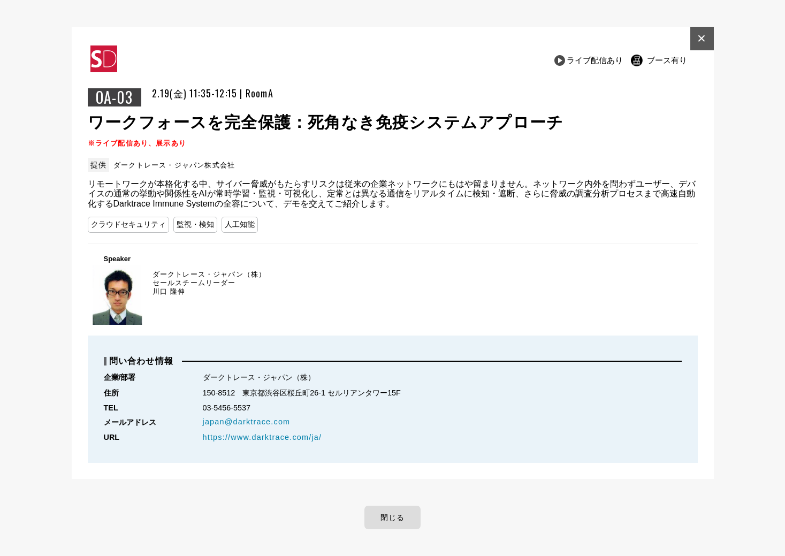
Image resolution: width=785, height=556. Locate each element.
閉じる (392, 517)
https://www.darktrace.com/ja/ (262, 437)
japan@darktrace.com (247, 421)
